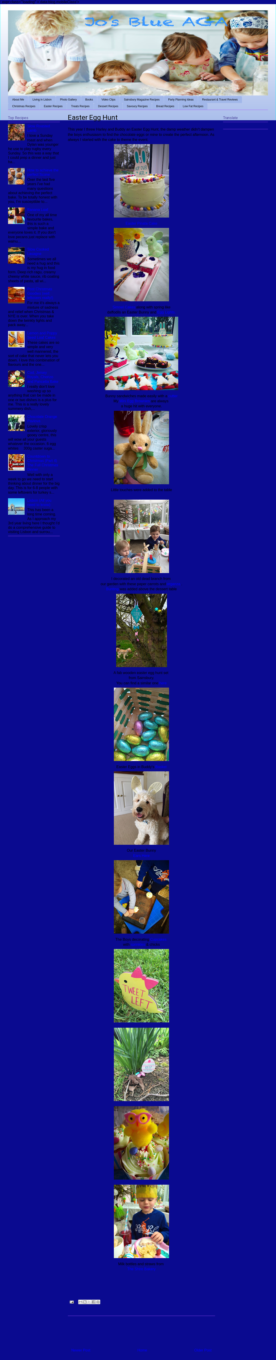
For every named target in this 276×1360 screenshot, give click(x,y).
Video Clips (108, 99)
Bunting (113, 589)
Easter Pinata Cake (141, 223)
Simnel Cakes (124, 307)
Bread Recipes (165, 106)
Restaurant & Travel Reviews (220, 99)
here (163, 683)
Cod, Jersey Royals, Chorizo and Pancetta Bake (42, 377)
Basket (161, 767)
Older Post (203, 1350)
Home (142, 1350)
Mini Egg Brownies (135, 401)
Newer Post (80, 1350)
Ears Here (141, 856)
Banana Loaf (37, 210)
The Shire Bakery (141, 1269)
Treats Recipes (80, 106)
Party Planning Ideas (181, 99)
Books (89, 99)
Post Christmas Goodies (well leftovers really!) (40, 293)
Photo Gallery (68, 99)
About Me (18, 99)
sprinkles (138, 944)
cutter (173, 396)
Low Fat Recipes (193, 106)
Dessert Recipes (108, 106)
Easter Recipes (53, 106)
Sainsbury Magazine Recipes (142, 99)
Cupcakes (159, 939)
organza (174, 584)
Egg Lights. (166, 312)
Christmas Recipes (23, 106)
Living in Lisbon (42, 99)
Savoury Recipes (137, 106)
